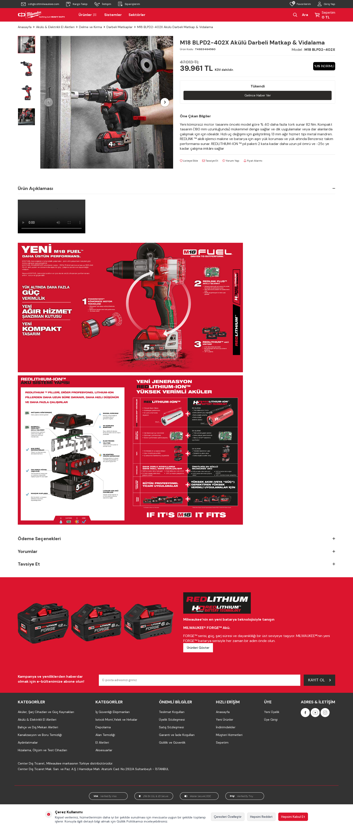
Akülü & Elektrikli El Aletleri (55, 27)
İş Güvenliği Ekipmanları (112, 712)
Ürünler (88, 14)
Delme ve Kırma (90, 27)
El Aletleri (102, 742)
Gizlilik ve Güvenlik (172, 742)
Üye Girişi (271, 720)
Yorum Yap (230, 161)
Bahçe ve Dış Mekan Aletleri (38, 727)
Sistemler (113, 14)
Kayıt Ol (319, 680)
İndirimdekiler (225, 727)
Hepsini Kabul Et (293, 817)
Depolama (103, 727)
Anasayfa (25, 27)
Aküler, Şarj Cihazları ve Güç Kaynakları (46, 712)
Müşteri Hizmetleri (229, 735)
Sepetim (222, 742)
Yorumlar (176, 551)
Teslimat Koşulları (171, 712)
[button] (48, 102)
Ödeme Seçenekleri (176, 539)
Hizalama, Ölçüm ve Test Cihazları (42, 750)
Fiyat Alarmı (253, 161)
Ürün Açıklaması (176, 188)
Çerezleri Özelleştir (228, 817)
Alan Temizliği (105, 735)
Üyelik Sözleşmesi (172, 720)
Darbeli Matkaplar (119, 27)
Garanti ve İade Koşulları (177, 735)
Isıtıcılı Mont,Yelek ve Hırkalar (116, 720)
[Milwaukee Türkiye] (41, 15)
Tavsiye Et (210, 161)
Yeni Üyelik (271, 712)
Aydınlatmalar (28, 742)
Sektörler (137, 14)
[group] (106, 102)
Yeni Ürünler (224, 720)
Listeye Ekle (189, 161)
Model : (313, 49)
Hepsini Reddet (261, 817)
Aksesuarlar (103, 750)
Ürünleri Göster (198, 648)
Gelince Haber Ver (257, 95)
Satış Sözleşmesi (171, 727)
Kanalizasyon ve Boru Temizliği (40, 735)
